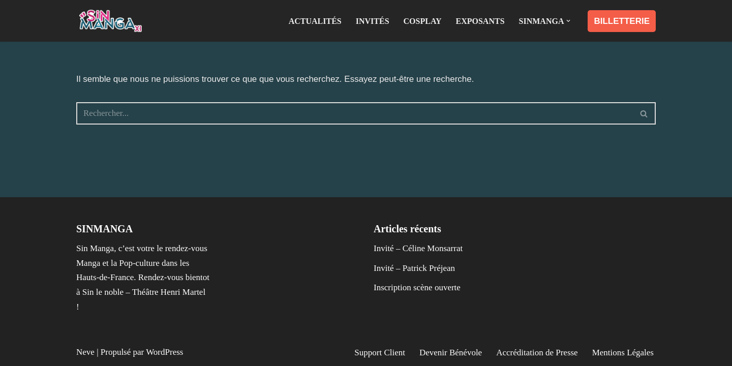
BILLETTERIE (622, 21)
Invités (372, 21)
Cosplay (423, 21)
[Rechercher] (354, 113)
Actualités (315, 21)
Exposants (480, 21)
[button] (568, 21)
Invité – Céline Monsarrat (418, 248)
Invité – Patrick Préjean (414, 268)
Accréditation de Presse (537, 352)
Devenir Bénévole (450, 352)
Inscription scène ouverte (417, 287)
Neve (85, 352)
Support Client (379, 352)
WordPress (164, 352)
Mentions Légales (623, 352)
